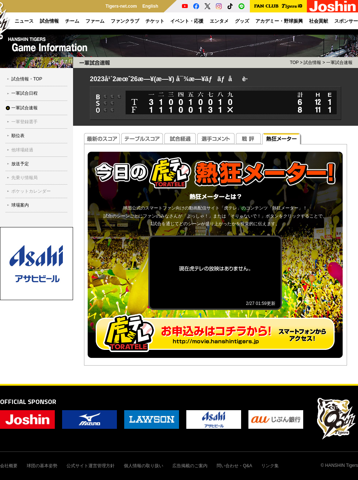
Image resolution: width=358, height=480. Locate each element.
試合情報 (312, 62)
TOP (294, 62)
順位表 (17, 135)
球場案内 (20, 205)
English (150, 6)
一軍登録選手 (24, 121)
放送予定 (20, 163)
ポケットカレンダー (31, 191)
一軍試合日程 (24, 93)
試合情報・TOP (26, 79)
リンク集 (270, 465)
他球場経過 (22, 149)
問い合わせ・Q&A (234, 465)
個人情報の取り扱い (143, 465)
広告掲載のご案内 (189, 465)
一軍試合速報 (24, 107)
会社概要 (9, 465)
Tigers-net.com (121, 6)
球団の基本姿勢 (42, 465)
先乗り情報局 (24, 177)
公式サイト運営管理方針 (90, 465)
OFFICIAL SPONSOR (28, 402)
